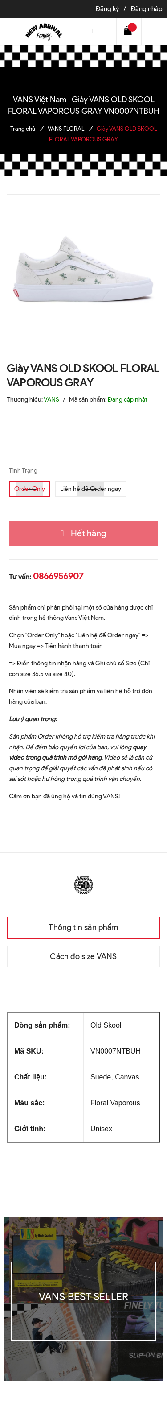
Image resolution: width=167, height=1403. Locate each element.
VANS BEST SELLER (84, 1296)
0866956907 (58, 576)
